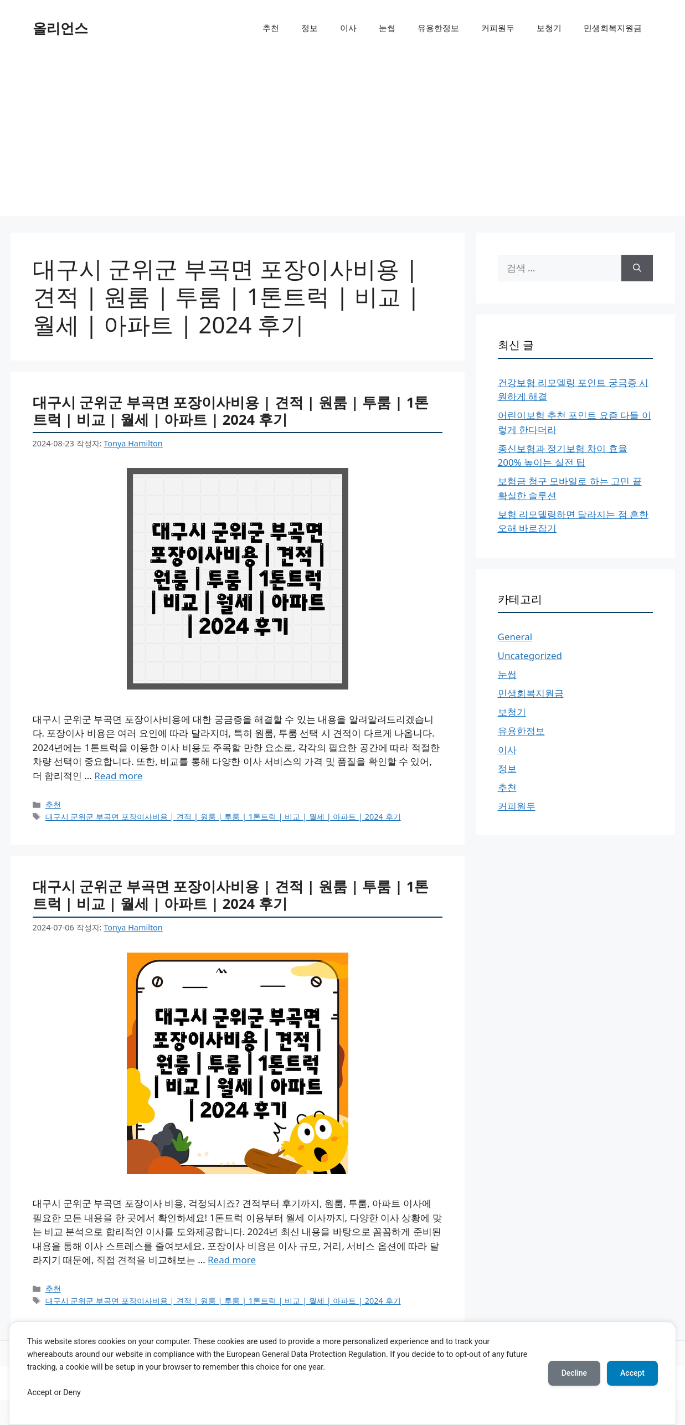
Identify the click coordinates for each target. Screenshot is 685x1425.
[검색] (637, 268)
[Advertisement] (343, 138)
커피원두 (497, 27)
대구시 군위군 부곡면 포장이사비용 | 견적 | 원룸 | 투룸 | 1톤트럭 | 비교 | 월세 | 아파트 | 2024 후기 (231, 411)
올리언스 (60, 27)
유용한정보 (438, 27)
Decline (574, 1373)
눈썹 (387, 27)
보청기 (549, 27)
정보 (309, 27)
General (515, 636)
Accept (632, 1373)
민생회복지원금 (613, 27)
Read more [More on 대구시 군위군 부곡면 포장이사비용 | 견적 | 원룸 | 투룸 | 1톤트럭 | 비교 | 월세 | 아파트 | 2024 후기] (118, 775)
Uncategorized (530, 655)
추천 (270, 27)
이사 (348, 27)
